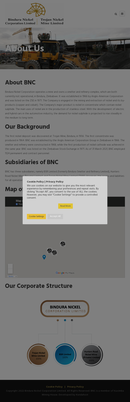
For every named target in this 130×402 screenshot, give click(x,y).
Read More (65, 206)
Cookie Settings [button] (36, 216)
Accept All (55, 216)
